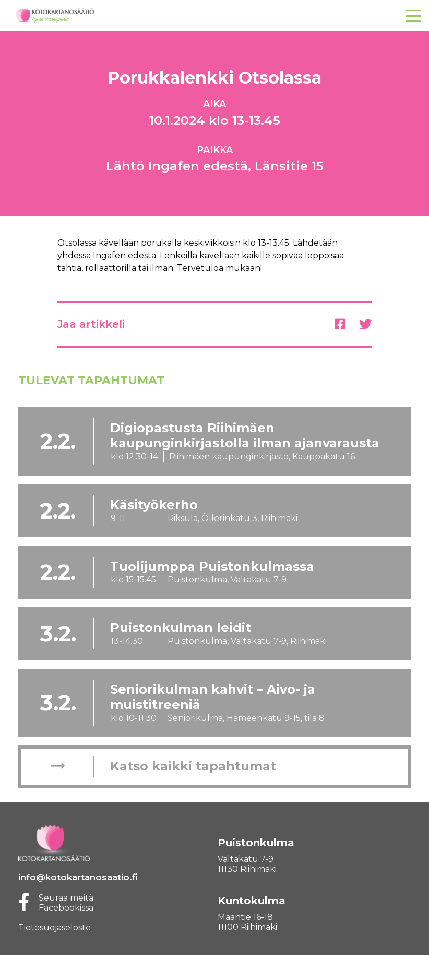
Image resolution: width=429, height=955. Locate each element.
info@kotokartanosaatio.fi (78, 877)
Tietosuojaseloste (54, 928)
